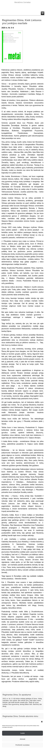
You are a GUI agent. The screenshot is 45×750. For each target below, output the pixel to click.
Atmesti (22, 739)
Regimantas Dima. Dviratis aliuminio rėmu (20, 716)
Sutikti (22, 733)
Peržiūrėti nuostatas (22, 745)
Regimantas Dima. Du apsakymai (17, 695)
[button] (42, 722)
